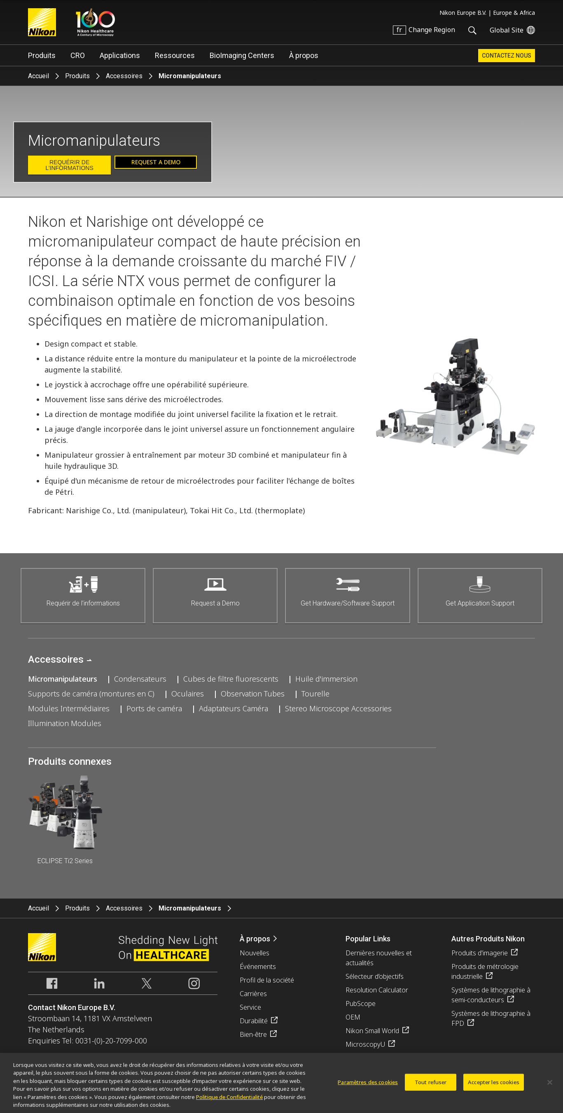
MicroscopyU (365, 1044)
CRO (77, 55)
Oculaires (187, 694)
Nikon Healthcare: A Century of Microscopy (95, 22)
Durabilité (254, 1020)
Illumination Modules (64, 723)
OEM (353, 1017)
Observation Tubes (253, 694)
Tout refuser (431, 1086)
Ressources (175, 55)
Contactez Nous (506, 55)
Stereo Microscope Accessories (338, 708)
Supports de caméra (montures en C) (91, 694)
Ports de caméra (154, 708)
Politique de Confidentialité (229, 1100)
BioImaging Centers (242, 55)
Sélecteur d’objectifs (375, 976)
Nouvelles (254, 952)
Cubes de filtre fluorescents (230, 679)
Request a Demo (155, 162)
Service (250, 1007)
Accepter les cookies (493, 1086)
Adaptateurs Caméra (233, 708)
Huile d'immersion (326, 679)
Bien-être (253, 1034)
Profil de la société (267, 980)
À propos (303, 55)
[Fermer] (550, 1086)
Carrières (253, 993)
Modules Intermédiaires (69, 708)
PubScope (361, 1003)
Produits (42, 55)
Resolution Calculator (377, 989)
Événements (258, 966)
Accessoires (124, 76)
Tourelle (315, 694)
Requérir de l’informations (69, 165)
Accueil (38, 76)
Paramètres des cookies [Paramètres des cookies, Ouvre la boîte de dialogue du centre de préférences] (368, 1086)
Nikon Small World (372, 1030)
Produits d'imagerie (479, 952)
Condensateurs (140, 679)
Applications (120, 55)
